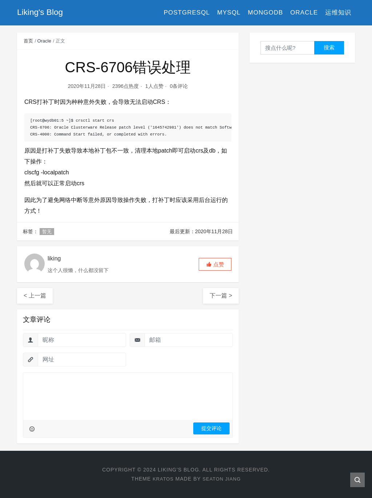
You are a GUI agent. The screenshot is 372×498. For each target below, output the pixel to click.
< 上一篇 (35, 295)
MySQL (229, 12)
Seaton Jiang (222, 479)
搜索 (329, 47)
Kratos (161, 479)
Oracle (304, 12)
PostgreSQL (187, 12)
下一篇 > (221, 295)
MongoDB (265, 12)
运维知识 (338, 12)
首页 (28, 41)
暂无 (47, 231)
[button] (215, 264)
